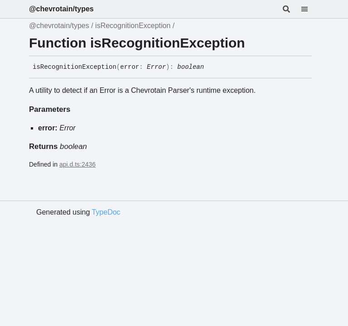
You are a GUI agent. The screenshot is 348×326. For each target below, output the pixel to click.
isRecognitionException (132, 25)
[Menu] (310, 9)
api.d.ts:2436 (77, 164)
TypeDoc (106, 212)
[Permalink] (211, 67)
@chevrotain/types (61, 9)
